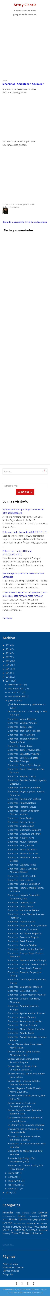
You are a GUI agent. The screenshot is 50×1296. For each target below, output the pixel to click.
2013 (8, 672)
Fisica (44, 1216)
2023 (8, 645)
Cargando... (8, 1244)
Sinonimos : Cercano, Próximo (23, 990)
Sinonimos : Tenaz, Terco (20, 746)
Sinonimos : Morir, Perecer (21, 845)
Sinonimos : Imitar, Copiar (20, 906)
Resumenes (41, 1226)
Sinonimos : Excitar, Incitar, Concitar (25, 949)
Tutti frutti (25, 1233)
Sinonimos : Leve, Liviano (20, 880)
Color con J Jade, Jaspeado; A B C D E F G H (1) (25, 532)
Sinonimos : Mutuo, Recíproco (22, 841)
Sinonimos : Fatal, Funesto (21, 941)
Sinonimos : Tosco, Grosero (21, 734)
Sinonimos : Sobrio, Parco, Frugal (24, 765)
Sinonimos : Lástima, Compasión (24, 883)
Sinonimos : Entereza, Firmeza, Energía (27, 960)
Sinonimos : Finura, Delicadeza (23, 929)
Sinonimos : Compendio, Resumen (25, 986)
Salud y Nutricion (14, 1230)
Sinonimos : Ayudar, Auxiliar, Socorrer (26, 1013)
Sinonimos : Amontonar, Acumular (23, 83)
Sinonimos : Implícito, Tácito (22, 902)
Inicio (27, 221)
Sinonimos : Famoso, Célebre (22, 945)
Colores (42, 1212)
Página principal (10, 1264)
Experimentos (33, 1216)
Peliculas (44, 1223)
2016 (8, 661)
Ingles (30, 1219)
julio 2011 (13, 700)
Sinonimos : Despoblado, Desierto (24, 968)
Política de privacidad (33, 1292)
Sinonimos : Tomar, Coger (20, 726)
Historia (13, 1219)
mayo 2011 (14, 1172)
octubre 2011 (15, 692)
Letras (5, 80)
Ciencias (25, 1213)
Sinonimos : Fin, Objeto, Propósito (24, 933)
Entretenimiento (9, 1216)
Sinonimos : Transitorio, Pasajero (24, 730)
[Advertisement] (25, 47)
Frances (6, 1219)
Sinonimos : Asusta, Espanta (22, 1017)
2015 (8, 664)
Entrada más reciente (13, 221)
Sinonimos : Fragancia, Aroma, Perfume (27, 925)
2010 (8, 1192)
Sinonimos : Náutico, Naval (21, 837)
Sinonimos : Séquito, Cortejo (22, 776)
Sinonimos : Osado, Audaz (21, 825)
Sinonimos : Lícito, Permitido (22, 876)
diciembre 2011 (16, 684)
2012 (8, 676)
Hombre (22, 1219)
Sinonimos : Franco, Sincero (21, 921)
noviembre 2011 (16, 688)
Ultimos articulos (11, 1270)
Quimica (27, 1226)
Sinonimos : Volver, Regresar (22, 719)
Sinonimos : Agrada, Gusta (21, 1033)
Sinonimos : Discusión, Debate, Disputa (27, 964)
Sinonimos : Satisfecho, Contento (24, 787)
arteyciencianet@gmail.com (28, 1289)
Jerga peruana (40, 1219)
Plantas (6, 1226)
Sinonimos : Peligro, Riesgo (21, 822)
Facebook (7, 618)
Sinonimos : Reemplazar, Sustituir (24, 798)
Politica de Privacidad (13, 1267)
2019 (8, 649)
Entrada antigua (39, 221)
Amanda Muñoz (9, 1289)
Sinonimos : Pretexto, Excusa (22, 806)
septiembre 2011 (17, 696)
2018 (8, 653)
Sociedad (43, 1230)
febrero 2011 (15, 1184)
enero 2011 (14, 1188)
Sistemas (31, 1230)
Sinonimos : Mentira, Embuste (23, 853)
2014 (8, 668)
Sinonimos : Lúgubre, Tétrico (22, 864)
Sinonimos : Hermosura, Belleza (23, 910)
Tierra (15, 1233)
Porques (16, 1226)
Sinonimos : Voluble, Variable (22, 722)
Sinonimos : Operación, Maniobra (24, 829)
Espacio (21, 1216)
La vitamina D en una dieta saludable (26, 1124)
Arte (18, 1212)
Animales (8, 1212)
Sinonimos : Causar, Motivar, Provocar (27, 994)
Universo (37, 1233)
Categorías (8, 1274)
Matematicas (33, 1223)
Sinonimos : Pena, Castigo (20, 818)
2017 (8, 657)
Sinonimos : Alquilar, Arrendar (23, 1025)
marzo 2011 (14, 1180)
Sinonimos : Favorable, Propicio (23, 937)
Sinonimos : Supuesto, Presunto (23, 753)
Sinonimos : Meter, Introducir (22, 849)
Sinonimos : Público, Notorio (22, 802)
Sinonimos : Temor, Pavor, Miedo (24, 749)
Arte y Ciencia (25, 4)
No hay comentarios (11, 207)
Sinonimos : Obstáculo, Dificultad (24, 833)
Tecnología (7, 1233)
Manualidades (19, 1223)
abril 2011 (13, 1176)
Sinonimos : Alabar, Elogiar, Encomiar (26, 1029)
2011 (8, 680)
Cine (33, 1212)
